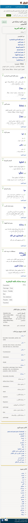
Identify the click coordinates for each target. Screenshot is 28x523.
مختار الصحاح (20, 49)
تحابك (22, 354)
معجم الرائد (20, 44)
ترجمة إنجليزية (19, 60)
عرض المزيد (23, 98)
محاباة (21, 365)
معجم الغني (20, 42)
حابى (22, 342)
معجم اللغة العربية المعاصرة (16, 39)
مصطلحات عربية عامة (17, 57)
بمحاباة (21, 374)
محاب (22, 335)
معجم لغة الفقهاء (19, 54)
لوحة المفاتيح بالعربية (19, 6)
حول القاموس (8, 6)
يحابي (22, 349)
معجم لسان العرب (18, 52)
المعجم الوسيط (19, 47)
